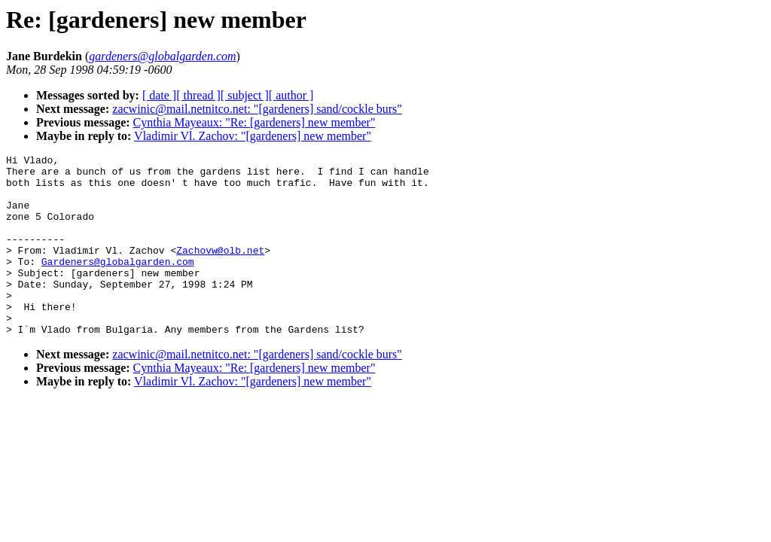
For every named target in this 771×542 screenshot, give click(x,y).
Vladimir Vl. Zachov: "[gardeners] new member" (252, 135)
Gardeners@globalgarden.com (117, 284)
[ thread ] (198, 95)
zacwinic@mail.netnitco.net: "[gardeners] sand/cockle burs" (257, 108)
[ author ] (291, 95)
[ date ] (159, 95)
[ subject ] (245, 95)
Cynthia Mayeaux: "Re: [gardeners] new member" (254, 122)
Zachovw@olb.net (220, 270)
